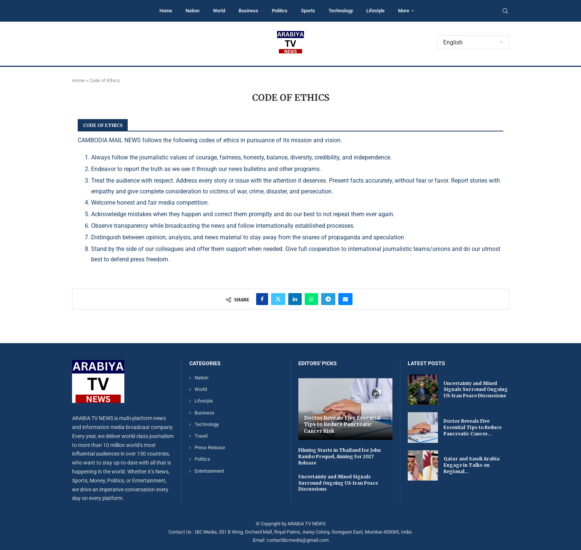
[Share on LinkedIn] (295, 299)
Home (165, 10)
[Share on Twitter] (278, 299)
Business (248, 10)
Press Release (210, 447)
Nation (192, 10)
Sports (308, 10)
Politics (280, 10)
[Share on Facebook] (262, 299)
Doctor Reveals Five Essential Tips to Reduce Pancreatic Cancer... (472, 427)
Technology (341, 10)
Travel (201, 436)
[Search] (505, 11)
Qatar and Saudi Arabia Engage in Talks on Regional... (472, 465)
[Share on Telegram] (328, 299)
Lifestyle (375, 10)
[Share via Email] (345, 299)
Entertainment (209, 471)
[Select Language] (473, 42)
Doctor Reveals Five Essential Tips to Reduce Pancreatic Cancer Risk (342, 424)
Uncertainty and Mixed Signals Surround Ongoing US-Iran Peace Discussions (338, 483)
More (403, 10)
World (219, 10)
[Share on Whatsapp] (311, 299)
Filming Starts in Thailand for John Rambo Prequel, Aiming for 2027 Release (339, 456)
